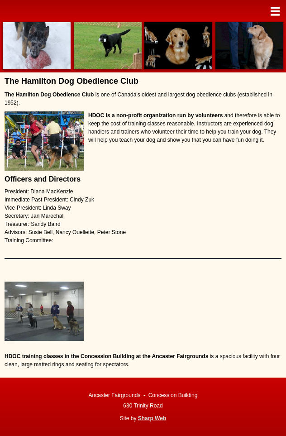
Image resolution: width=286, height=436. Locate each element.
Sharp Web (152, 418)
